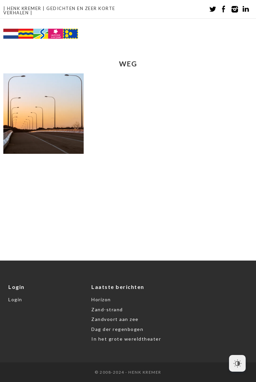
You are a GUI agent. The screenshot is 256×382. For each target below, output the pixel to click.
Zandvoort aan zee (115, 319)
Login (15, 299)
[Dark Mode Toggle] (237, 363)
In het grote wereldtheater (126, 339)
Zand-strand (107, 309)
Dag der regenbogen (117, 329)
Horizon (101, 299)
